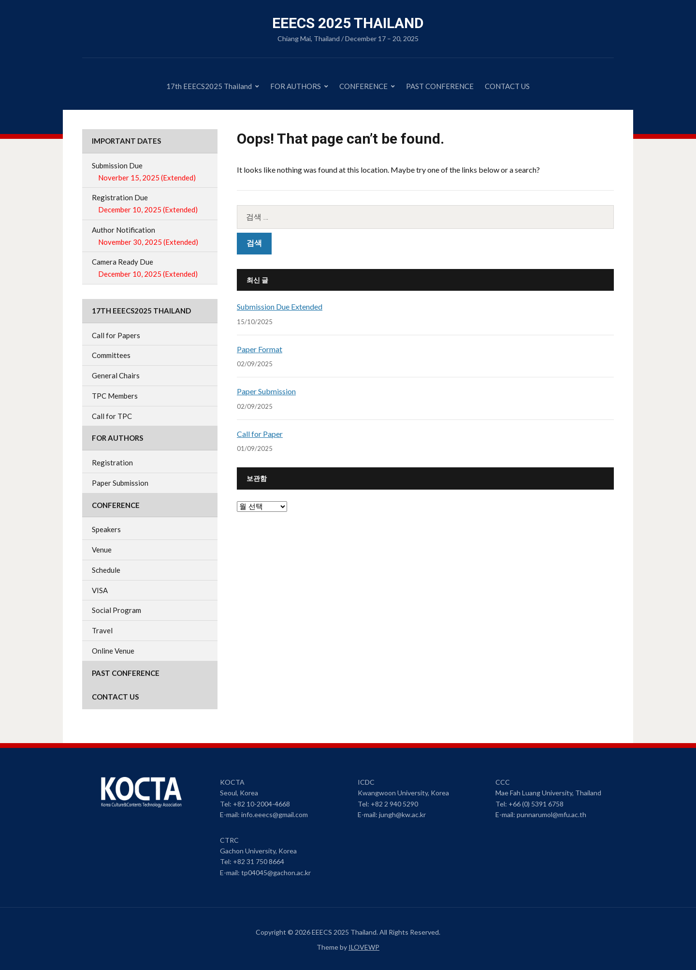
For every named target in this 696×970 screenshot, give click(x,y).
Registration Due (150, 204)
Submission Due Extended (279, 306)
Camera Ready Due (150, 268)
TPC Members (115, 395)
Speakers (106, 529)
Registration (112, 462)
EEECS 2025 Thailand (348, 23)
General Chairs (116, 375)
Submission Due (150, 172)
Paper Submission (266, 391)
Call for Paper (260, 433)
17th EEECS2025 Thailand (209, 86)
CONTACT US (507, 86)
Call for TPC (112, 416)
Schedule (106, 570)
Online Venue (113, 650)
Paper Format (259, 349)
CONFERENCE (363, 86)
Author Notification (150, 236)
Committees (111, 355)
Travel (102, 630)
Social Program (116, 610)
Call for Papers (116, 335)
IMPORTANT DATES (126, 140)
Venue (102, 549)
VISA (100, 590)
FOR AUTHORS (295, 86)
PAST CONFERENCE (440, 86)
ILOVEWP (363, 947)
